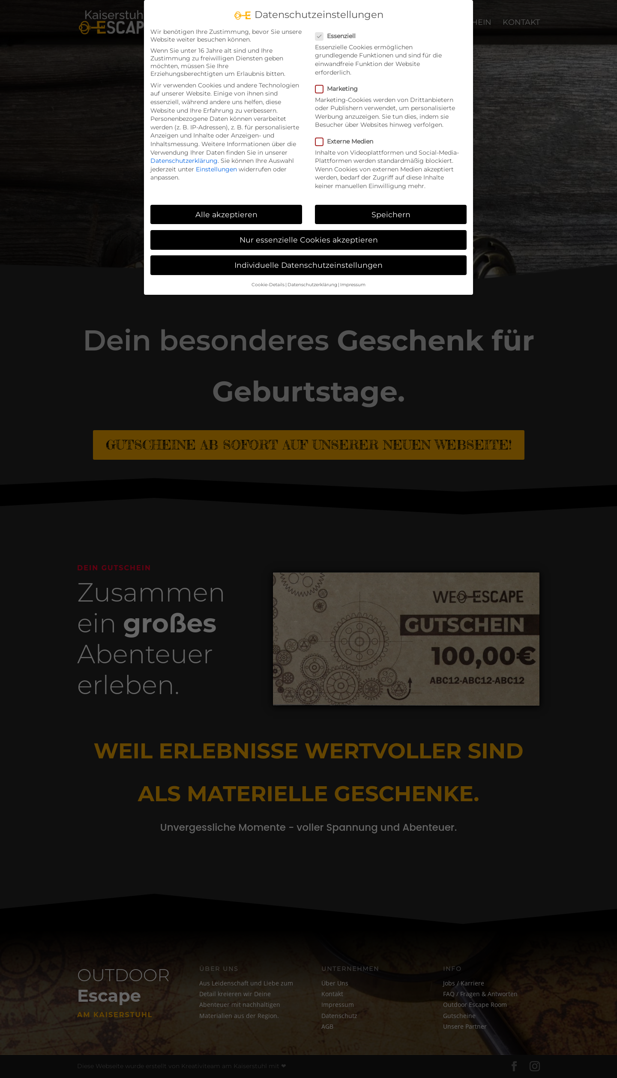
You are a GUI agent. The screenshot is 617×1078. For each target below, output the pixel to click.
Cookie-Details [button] (268, 284)
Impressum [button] (352, 284)
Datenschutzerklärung (184, 161)
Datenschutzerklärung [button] (312, 284)
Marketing (340, 89)
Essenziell (339, 36)
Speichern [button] (390, 214)
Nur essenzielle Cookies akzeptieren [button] (309, 239)
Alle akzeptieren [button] (226, 214)
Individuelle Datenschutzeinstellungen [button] (308, 265)
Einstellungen (216, 169)
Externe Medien (347, 141)
